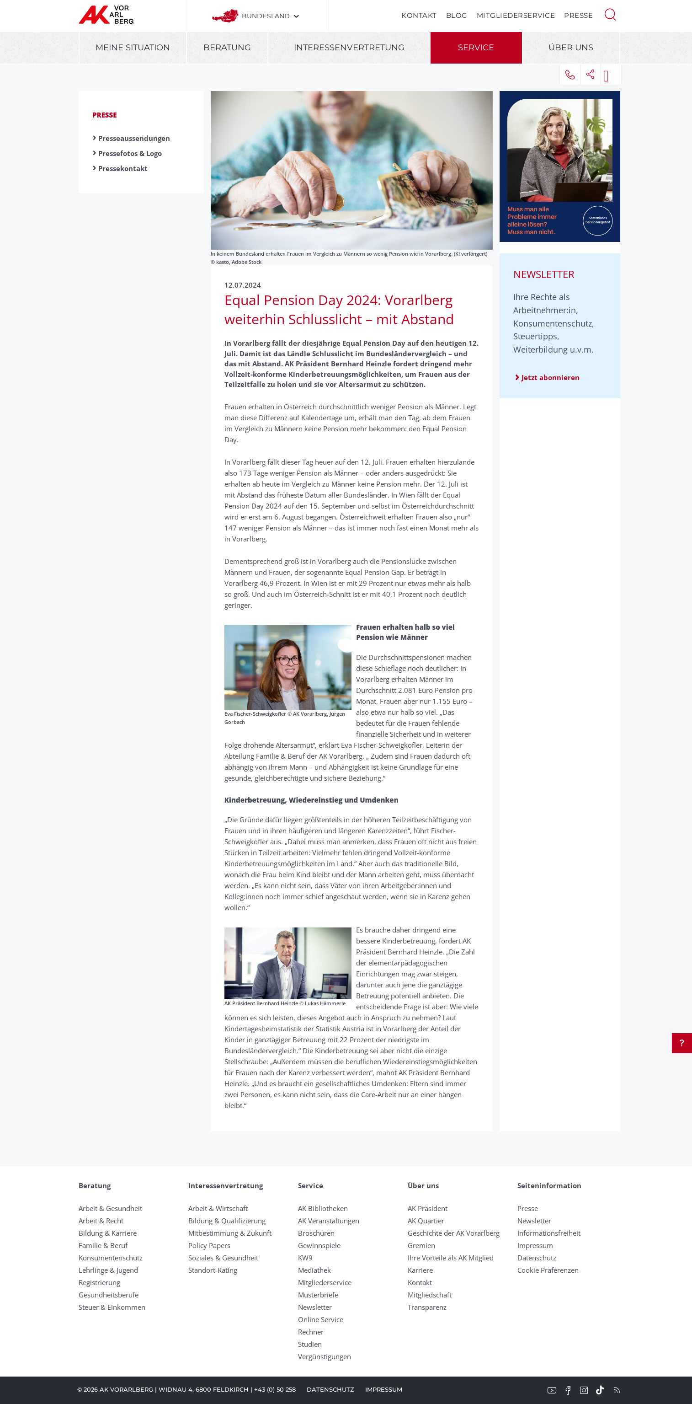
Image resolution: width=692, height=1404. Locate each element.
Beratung (227, 48)
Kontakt (419, 15)
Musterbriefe (318, 1294)
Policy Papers (209, 1245)
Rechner (311, 1331)
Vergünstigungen (324, 1356)
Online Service (320, 1319)
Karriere (420, 1270)
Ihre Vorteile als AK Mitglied (451, 1257)
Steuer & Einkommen (112, 1307)
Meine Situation (133, 48)
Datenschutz (536, 1257)
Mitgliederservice (516, 15)
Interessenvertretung (349, 48)
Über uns (570, 48)
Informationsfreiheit (548, 1233)
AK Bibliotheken (323, 1208)
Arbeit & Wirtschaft (218, 1208)
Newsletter (315, 1307)
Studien (310, 1344)
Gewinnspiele (319, 1245)
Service (476, 48)
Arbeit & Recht (101, 1220)
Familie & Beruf (103, 1245)
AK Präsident (427, 1208)
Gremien (421, 1245)
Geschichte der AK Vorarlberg (454, 1233)
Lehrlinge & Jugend (108, 1270)
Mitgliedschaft (430, 1294)
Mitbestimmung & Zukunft (229, 1233)
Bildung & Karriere (108, 1233)
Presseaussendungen (134, 138)
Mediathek (314, 1270)
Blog (457, 15)
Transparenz (427, 1307)
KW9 (305, 1257)
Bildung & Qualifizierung (227, 1220)
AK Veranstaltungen (328, 1220)
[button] (610, 13)
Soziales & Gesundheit (223, 1257)
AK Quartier (426, 1220)
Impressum (535, 1245)
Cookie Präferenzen (548, 1270)
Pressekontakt (123, 168)
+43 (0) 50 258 (275, 1389)
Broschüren (316, 1233)
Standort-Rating (212, 1270)
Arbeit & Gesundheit (110, 1208)
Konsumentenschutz (111, 1257)
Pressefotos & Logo (130, 153)
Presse (578, 15)
